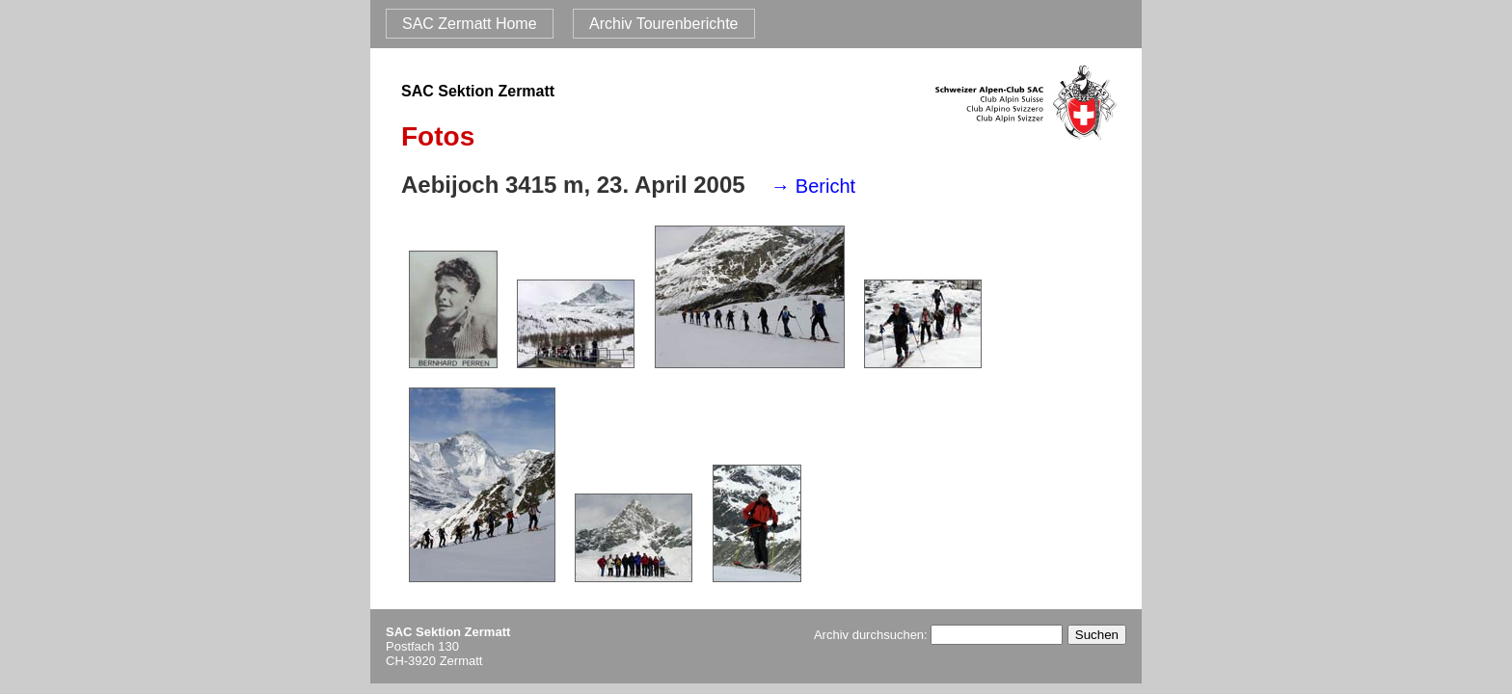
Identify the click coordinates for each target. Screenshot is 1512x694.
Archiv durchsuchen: (938, 634)
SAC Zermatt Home (469, 23)
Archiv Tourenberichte (663, 23)
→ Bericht (812, 186)
